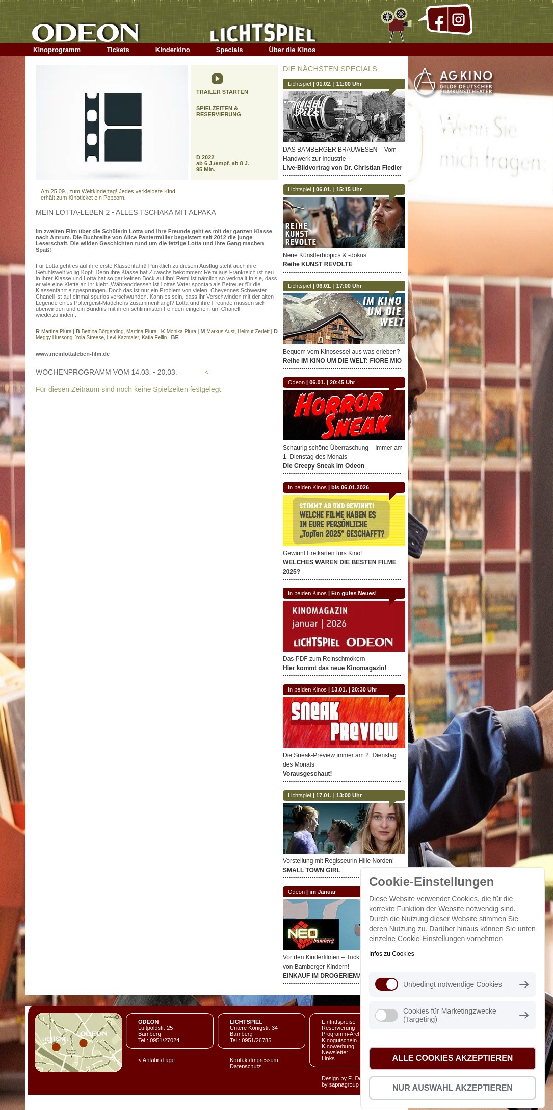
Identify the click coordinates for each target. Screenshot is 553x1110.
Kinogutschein (339, 1040)
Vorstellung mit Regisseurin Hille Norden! (338, 861)
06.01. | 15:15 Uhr (339, 189)
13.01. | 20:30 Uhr (354, 689)
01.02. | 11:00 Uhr (339, 84)
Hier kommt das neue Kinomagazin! (334, 668)
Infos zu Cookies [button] (391, 953)
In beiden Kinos (307, 487)
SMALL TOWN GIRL (311, 870)
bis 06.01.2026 (350, 487)
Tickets (118, 50)
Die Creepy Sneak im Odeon (323, 466)
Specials (229, 50)
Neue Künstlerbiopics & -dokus (324, 255)
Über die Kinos (292, 50)
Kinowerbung (338, 1046)
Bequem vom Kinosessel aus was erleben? (341, 351)
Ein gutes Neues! (354, 593)
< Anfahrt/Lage (156, 1060)
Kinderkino (172, 50)
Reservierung (338, 1028)
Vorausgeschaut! (307, 773)
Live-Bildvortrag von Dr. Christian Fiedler (342, 167)
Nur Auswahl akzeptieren (452, 1087)
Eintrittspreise (339, 1022)
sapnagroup (344, 1084)
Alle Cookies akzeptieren (452, 1058)
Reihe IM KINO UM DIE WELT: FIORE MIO (342, 360)
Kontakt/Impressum (254, 1060)
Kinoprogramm (57, 50)
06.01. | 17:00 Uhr (339, 286)
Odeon (296, 382)
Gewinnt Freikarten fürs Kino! (322, 553)
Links (328, 1058)
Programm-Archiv (343, 1034)
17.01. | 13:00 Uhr (339, 795)
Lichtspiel (299, 84)
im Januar (322, 892)
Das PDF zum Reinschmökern (324, 658)
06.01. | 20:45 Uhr (332, 382)
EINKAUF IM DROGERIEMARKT (329, 975)
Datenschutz (245, 1066)
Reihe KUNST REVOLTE (317, 264)
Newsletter (335, 1052)
